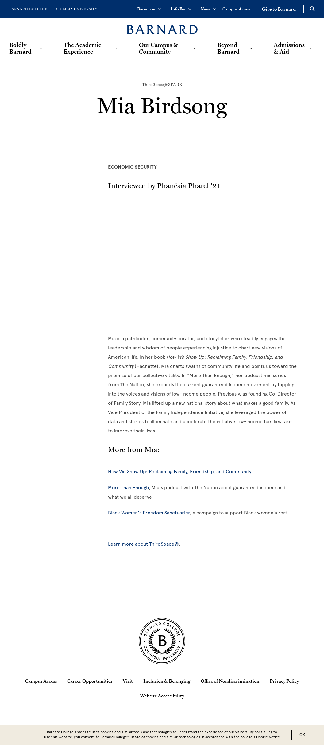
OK (302, 735)
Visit (128, 681)
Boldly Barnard (20, 48)
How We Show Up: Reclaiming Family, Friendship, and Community (179, 471)
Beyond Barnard (228, 48)
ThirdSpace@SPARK (162, 84)
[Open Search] (312, 8)
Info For (181, 9)
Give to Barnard (279, 9)
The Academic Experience (82, 48)
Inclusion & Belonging (166, 681)
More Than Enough (128, 487)
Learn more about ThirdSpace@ (143, 544)
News (208, 9)
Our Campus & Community (158, 48)
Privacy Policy (284, 681)
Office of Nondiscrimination (230, 681)
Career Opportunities (89, 681)
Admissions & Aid (289, 48)
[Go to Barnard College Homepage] (29, 9)
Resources (149, 9)
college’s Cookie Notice (260, 737)
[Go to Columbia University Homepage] (74, 9)
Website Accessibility (162, 695)
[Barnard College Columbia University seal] (162, 641)
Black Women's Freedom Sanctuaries (149, 513)
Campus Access (236, 9)
